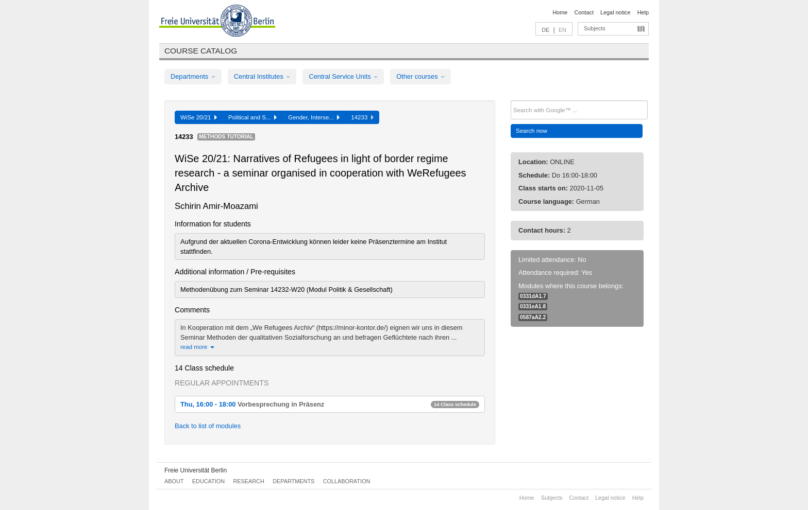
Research (248, 481)
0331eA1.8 (533, 306)
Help (643, 12)
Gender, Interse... (314, 117)
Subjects (594, 28)
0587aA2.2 (533, 317)
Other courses (420, 76)
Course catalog (200, 50)
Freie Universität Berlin (195, 470)
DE (545, 30)
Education (208, 481)
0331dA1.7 (533, 296)
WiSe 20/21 (198, 117)
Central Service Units (343, 76)
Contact (583, 12)
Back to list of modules (208, 426)
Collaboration (347, 481)
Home (559, 12)
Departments (193, 76)
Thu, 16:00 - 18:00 (329, 404)
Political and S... (252, 117)
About (173, 481)
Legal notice (615, 12)
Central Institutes (262, 76)
